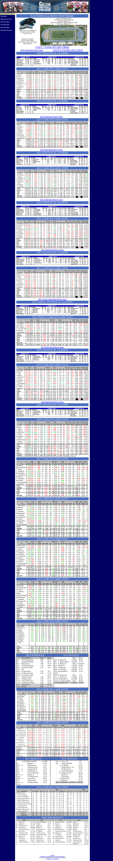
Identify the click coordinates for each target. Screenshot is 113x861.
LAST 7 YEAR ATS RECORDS (52, 47)
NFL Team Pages (5, 27)
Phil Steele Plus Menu (6, 30)
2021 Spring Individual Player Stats (52, 299)
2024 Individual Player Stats (51, 117)
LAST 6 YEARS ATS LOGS (68, 50)
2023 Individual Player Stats (51, 150)
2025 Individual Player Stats (31, 50)
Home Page (4, 16)
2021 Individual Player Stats (52, 250)
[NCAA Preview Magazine (46, 856)
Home (52, 855)
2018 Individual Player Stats (52, 402)
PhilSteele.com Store (6, 19)
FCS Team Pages (5, 24)
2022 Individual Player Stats (51, 200)
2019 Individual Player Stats (52, 347)
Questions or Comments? (52, 858)
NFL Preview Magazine (58, 856)
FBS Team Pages (5, 22)
